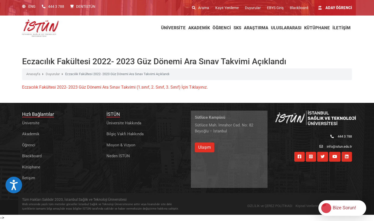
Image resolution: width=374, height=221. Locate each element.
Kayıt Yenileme (227, 8)
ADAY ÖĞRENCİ (335, 8)
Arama (200, 8)
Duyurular (253, 8)
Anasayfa (33, 74)
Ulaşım (204, 147)
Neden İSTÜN (118, 156)
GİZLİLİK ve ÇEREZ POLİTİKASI (269, 206)
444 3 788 (53, 6)
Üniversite (30, 123)
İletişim (28, 178)
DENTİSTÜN (82, 6)
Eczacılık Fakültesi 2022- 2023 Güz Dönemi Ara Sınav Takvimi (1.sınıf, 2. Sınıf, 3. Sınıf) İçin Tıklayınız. (115, 87)
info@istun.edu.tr (335, 146)
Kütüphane (31, 167)
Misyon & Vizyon (120, 145)
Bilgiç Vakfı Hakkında (125, 134)
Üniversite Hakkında (123, 123)
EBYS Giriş (275, 8)
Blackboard (299, 8)
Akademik (30, 134)
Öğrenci (28, 145)
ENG (29, 6)
